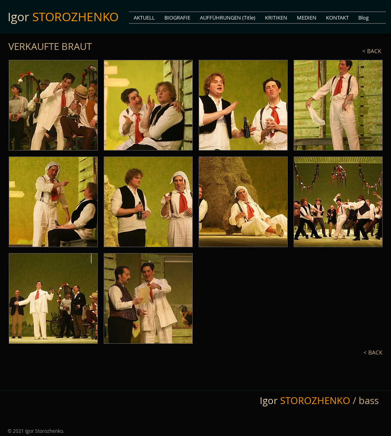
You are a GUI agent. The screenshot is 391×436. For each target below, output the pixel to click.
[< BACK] (355, 51)
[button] (306, 17)
